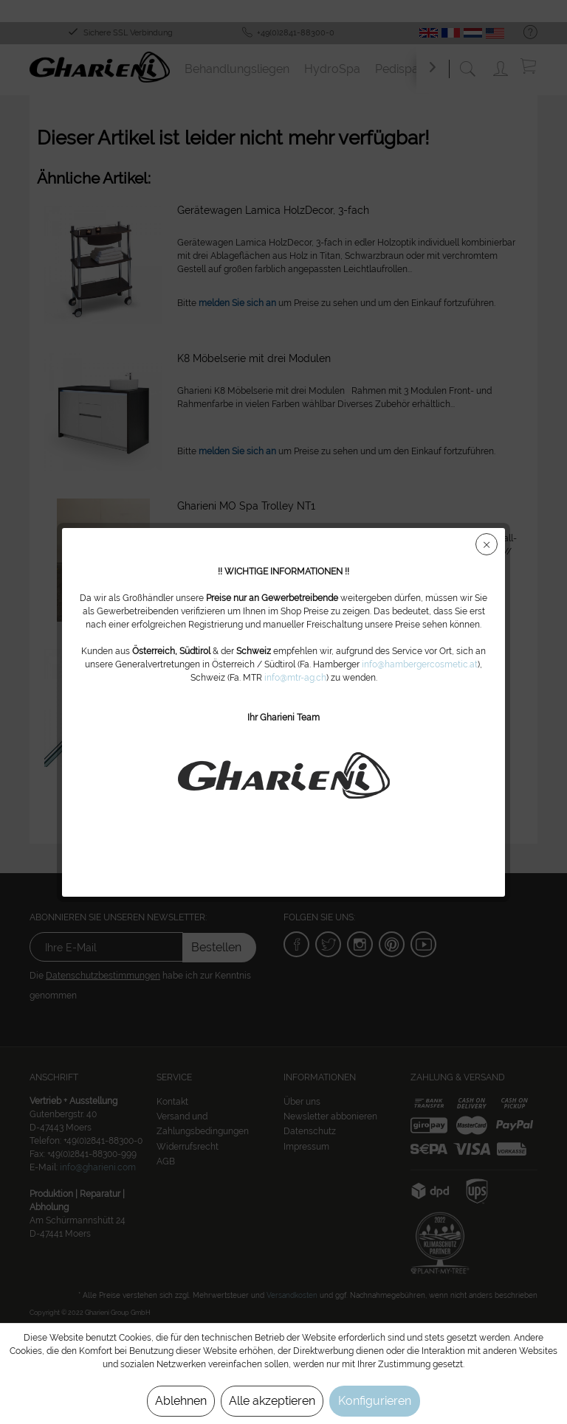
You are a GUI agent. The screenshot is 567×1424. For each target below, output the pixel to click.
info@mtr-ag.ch (295, 678)
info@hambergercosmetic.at (420, 664)
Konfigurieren (374, 1401)
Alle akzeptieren (272, 1401)
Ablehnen (181, 1401)
